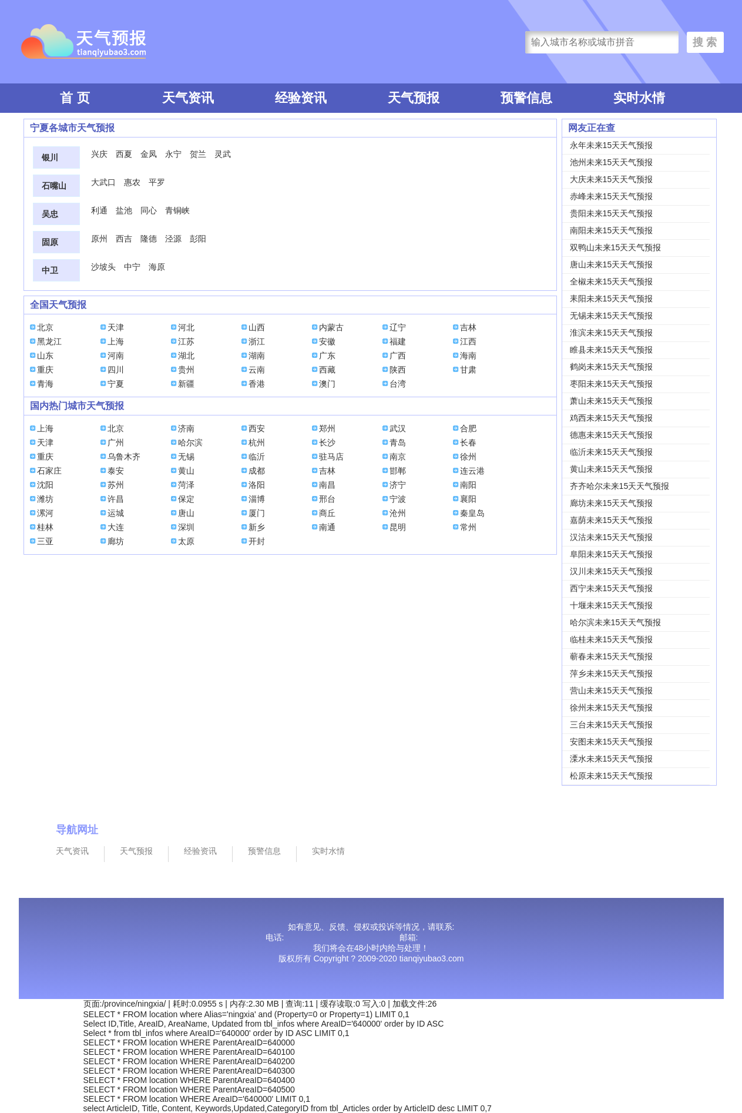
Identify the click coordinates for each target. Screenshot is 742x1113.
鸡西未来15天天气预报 (611, 418)
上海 (116, 341)
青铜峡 (177, 210)
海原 (157, 266)
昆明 (398, 527)
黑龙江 (49, 341)
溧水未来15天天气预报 (611, 758)
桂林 (45, 527)
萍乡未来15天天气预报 (611, 673)
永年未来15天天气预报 (611, 145)
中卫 (50, 270)
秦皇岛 (472, 513)
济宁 (398, 485)
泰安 (116, 470)
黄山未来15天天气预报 (611, 469)
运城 (116, 513)
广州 (116, 442)
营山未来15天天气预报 (611, 690)
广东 (327, 355)
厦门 (257, 513)
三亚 (45, 541)
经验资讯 (301, 97)
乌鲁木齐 (124, 456)
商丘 (327, 513)
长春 (468, 442)
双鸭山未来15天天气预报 (616, 247)
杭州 (257, 442)
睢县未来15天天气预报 (611, 349)
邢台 (327, 499)
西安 (257, 428)
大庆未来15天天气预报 (611, 179)
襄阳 (468, 499)
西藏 (327, 369)
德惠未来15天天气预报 (611, 435)
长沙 (327, 442)
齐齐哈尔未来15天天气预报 (620, 486)
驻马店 (331, 456)
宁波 (398, 499)
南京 (398, 456)
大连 (116, 527)
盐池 (124, 210)
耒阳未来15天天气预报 (611, 298)
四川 (116, 369)
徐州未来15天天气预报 (611, 707)
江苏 (186, 341)
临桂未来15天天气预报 (611, 639)
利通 (99, 210)
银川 (50, 157)
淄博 (257, 499)
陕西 (398, 369)
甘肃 (468, 369)
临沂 (257, 456)
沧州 (398, 513)
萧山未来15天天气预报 (611, 400)
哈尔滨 (190, 442)
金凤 (148, 154)
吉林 (468, 327)
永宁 (173, 154)
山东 (45, 355)
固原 (50, 242)
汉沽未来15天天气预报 (611, 537)
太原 (186, 541)
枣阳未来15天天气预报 (611, 383)
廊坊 (116, 541)
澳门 (327, 383)
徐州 (468, 456)
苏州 (116, 485)
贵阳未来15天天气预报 (611, 213)
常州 (468, 527)
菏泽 (186, 485)
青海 (45, 383)
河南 (116, 355)
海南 (468, 355)
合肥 (468, 428)
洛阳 (257, 485)
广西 (398, 355)
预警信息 (526, 97)
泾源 (173, 238)
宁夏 (116, 383)
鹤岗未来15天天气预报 (611, 366)
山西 (257, 327)
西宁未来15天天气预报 (611, 588)
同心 (148, 210)
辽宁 (398, 327)
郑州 (327, 428)
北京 (45, 327)
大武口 (103, 182)
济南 (186, 428)
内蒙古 (331, 327)
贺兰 (198, 154)
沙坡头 (103, 266)
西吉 (124, 238)
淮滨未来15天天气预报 (611, 332)
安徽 (327, 341)
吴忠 (50, 214)
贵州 (186, 369)
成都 (257, 470)
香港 (257, 383)
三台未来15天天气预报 (611, 724)
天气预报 (413, 97)
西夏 (124, 154)
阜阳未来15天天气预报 (611, 554)
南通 (327, 527)
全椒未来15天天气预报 (611, 281)
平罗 (157, 182)
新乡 (257, 527)
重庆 (45, 369)
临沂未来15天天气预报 (611, 452)
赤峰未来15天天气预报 (611, 196)
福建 (398, 341)
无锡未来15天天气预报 (611, 315)
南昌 (327, 485)
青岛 (398, 442)
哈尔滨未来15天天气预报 (616, 622)
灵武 (222, 154)
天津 (116, 327)
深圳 (186, 527)
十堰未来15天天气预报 (611, 605)
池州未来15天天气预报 (611, 162)
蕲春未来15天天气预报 (611, 656)
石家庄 (49, 470)
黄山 (186, 470)
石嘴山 (54, 185)
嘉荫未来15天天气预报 (611, 520)
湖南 (257, 355)
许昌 (116, 499)
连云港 (472, 470)
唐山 (186, 513)
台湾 (398, 383)
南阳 (468, 485)
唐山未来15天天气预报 (611, 264)
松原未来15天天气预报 (611, 775)
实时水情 (639, 97)
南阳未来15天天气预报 (611, 230)
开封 (257, 541)
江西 (468, 341)
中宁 (132, 266)
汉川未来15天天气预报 (611, 571)
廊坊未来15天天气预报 (611, 503)
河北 (186, 327)
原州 (99, 238)
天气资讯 (188, 97)
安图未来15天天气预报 (611, 741)
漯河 (45, 513)
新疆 (186, 383)
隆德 (148, 238)
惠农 (132, 182)
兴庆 (99, 154)
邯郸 (398, 470)
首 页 (74, 97)
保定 (186, 499)
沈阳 (45, 485)
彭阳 (198, 238)
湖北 (186, 355)
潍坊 (45, 499)
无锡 (186, 456)
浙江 (257, 341)
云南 (257, 369)
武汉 (398, 428)
